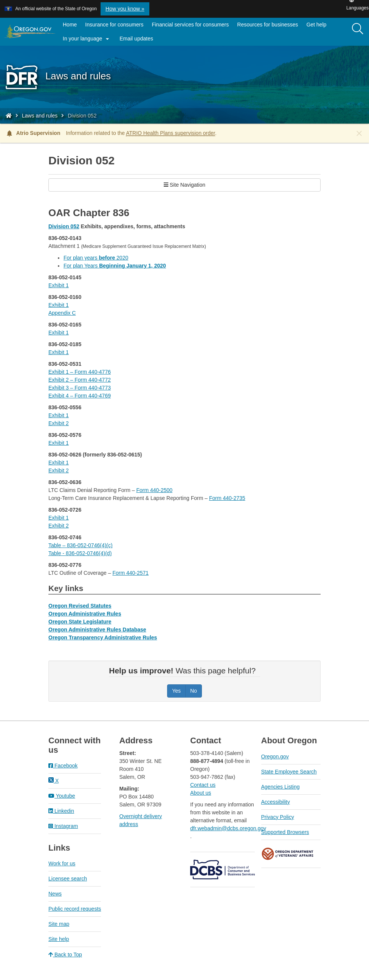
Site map (58, 924)
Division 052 (63, 226)
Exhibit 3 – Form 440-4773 (79, 388)
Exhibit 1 (58, 285)
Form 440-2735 (227, 498)
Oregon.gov (275, 756)
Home (70, 25)
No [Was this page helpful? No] (193, 691)
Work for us (61, 863)
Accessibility (275, 802)
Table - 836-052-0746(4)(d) (80, 553)
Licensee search (67, 879)
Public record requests (74, 909)
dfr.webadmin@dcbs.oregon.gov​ (228, 828)
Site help (58, 939)
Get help (316, 25)
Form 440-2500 (154, 490)
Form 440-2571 (130, 573)
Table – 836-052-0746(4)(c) (80, 545)
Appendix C (62, 313)
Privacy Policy (277, 817)
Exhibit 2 (58, 423)
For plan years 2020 (96, 258)
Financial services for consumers (190, 25)
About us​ (200, 793)
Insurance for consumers (114, 25)
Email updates (138, 40)
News (55, 894)
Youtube (61, 796)
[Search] (357, 29)
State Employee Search (289, 772)
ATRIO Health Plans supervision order (170, 133)
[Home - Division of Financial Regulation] (9, 116)
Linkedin (61, 811)
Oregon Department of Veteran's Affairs (287, 853)
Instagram (63, 826)
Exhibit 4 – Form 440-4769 (79, 396)
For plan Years (115, 266)
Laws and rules (39, 116)
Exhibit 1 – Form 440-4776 (79, 372)
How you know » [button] (124, 9)
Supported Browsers (285, 832)
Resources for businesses (267, 25)
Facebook (63, 766)
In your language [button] (87, 39)
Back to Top (65, 955)
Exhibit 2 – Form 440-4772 (79, 380)
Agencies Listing (280, 787)
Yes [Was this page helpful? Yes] (176, 691)
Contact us (203, 785)
